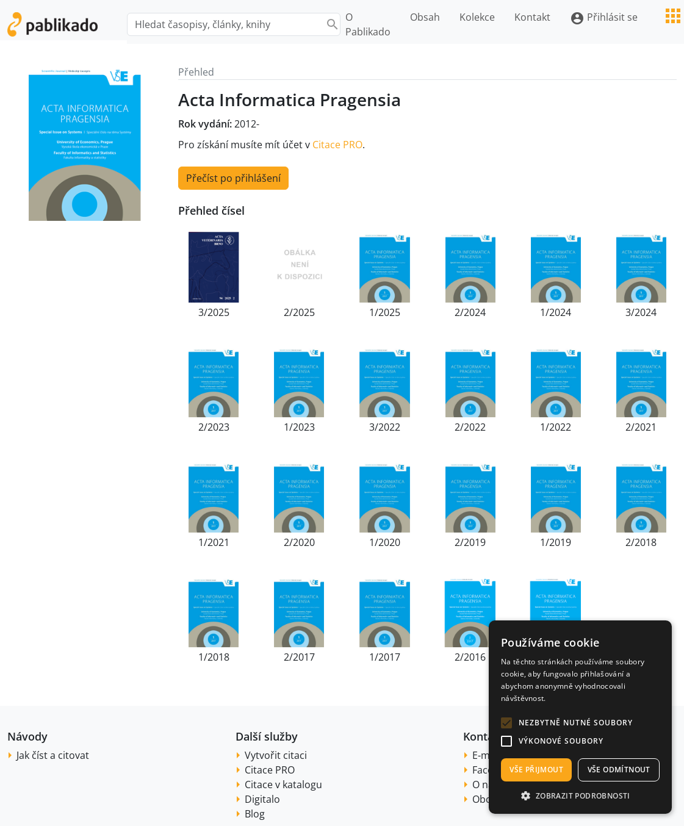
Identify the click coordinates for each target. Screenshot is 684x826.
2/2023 (213, 427)
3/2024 (641, 312)
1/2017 (384, 657)
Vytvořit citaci (276, 755)
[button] (506, 723)
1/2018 (213, 657)
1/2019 (555, 542)
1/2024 (555, 312)
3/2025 (213, 312)
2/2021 (641, 427)
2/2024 (470, 312)
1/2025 (384, 312)
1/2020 (384, 542)
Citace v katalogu (283, 784)
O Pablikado (368, 24)
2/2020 (299, 542)
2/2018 (641, 542)
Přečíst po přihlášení (233, 178)
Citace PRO (337, 144)
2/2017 (299, 657)
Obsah (425, 17)
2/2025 (299, 312)
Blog (255, 814)
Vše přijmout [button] (536, 769)
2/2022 (470, 427)
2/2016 (470, 657)
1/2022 (555, 427)
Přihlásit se (604, 18)
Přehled (196, 72)
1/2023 (299, 427)
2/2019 (470, 542)
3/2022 (384, 427)
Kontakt (532, 17)
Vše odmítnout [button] (619, 769)
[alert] (580, 717)
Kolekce (477, 17)
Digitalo (262, 799)
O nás (485, 784)
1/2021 (213, 542)
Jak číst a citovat (52, 755)
